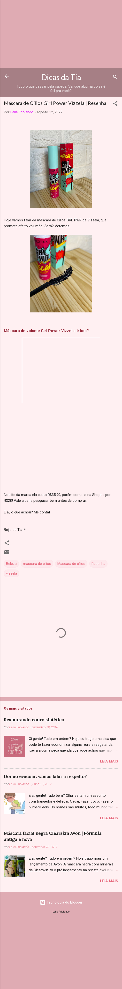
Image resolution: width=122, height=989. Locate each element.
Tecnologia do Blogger (61, 902)
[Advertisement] (61, 34)
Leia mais (109, 761)
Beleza (11, 564)
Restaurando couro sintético (34, 719)
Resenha (98, 564)
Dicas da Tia (61, 77)
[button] (115, 104)
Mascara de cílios (71, 564)
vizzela (11, 573)
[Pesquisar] (115, 77)
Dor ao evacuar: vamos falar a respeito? (45, 776)
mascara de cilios (37, 564)
